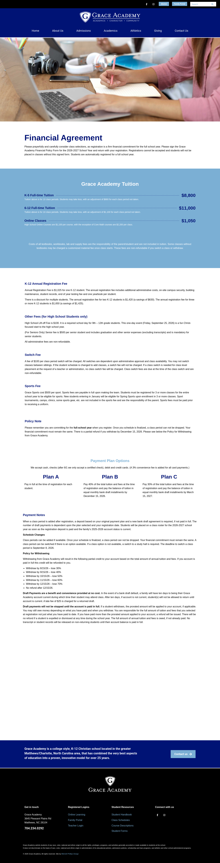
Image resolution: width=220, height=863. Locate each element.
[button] (57, 30)
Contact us (183, 754)
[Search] (212, 4)
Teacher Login (75, 825)
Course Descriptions (123, 825)
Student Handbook (122, 814)
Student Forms (120, 831)
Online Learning (76, 814)
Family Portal (179, 4)
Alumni (164, 4)
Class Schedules (121, 820)
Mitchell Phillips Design (70, 854)
